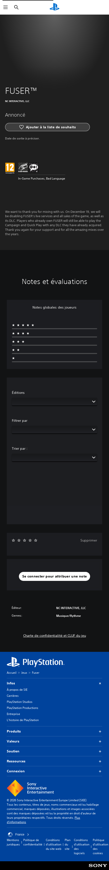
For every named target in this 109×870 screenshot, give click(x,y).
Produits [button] (54, 731)
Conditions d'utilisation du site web (53, 844)
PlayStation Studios (19, 702)
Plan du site (67, 844)
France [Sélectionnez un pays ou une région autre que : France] (18, 834)
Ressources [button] (54, 761)
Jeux (24, 673)
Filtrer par (19, 420)
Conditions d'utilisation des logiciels (81, 846)
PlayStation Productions (22, 708)
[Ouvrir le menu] (5, 7)
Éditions (18, 392)
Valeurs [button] (54, 741)
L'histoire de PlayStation (23, 720)
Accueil (11, 673)
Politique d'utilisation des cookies (100, 846)
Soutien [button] (54, 751)
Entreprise (13, 714)
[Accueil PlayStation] (54, 7)
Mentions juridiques (13, 842)
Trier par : (20, 448)
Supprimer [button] (88, 540)
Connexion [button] (54, 771)
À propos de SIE (17, 690)
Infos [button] (54, 683)
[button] (54, 576)
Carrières (13, 696)
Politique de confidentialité (32, 842)
